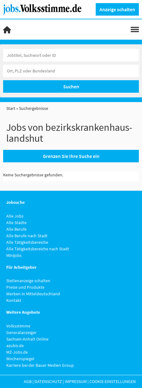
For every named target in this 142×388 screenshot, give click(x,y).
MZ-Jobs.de (17, 352)
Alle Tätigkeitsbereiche (27, 242)
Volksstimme (18, 326)
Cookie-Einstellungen (112, 381)
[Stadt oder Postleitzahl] (71, 71)
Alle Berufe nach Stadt (27, 235)
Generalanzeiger (21, 332)
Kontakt (13, 300)
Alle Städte (16, 222)
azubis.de (15, 345)
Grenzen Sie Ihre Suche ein (71, 156)
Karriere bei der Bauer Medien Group (40, 365)
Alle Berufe (16, 229)
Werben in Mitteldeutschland (33, 294)
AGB (28, 381)
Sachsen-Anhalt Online (27, 339)
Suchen (71, 86)
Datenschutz (48, 381)
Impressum (76, 381)
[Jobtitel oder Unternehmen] (71, 55)
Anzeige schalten (117, 9)
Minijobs (14, 255)
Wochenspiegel (20, 358)
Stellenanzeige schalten (28, 280)
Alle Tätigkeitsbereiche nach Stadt (37, 249)
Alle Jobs (14, 216)
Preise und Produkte (25, 287)
